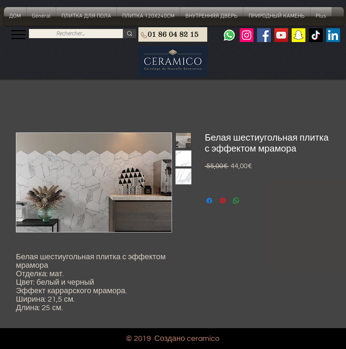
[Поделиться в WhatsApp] (236, 200)
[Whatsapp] (229, 35)
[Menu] (18, 34)
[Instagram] (246, 35)
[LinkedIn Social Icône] (333, 35)
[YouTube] (281, 35)
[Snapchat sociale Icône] (298, 35)
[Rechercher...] (70, 33)
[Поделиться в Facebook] (209, 200)
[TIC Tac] (316, 35)
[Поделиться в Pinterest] (223, 200)
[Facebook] (264, 35)
